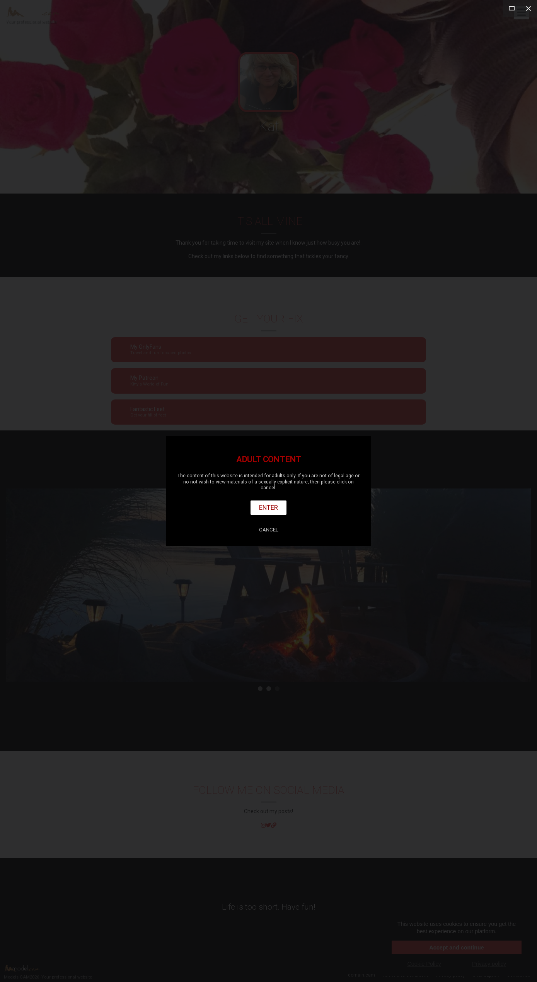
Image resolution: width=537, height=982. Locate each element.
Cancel (268, 530)
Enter (268, 507)
